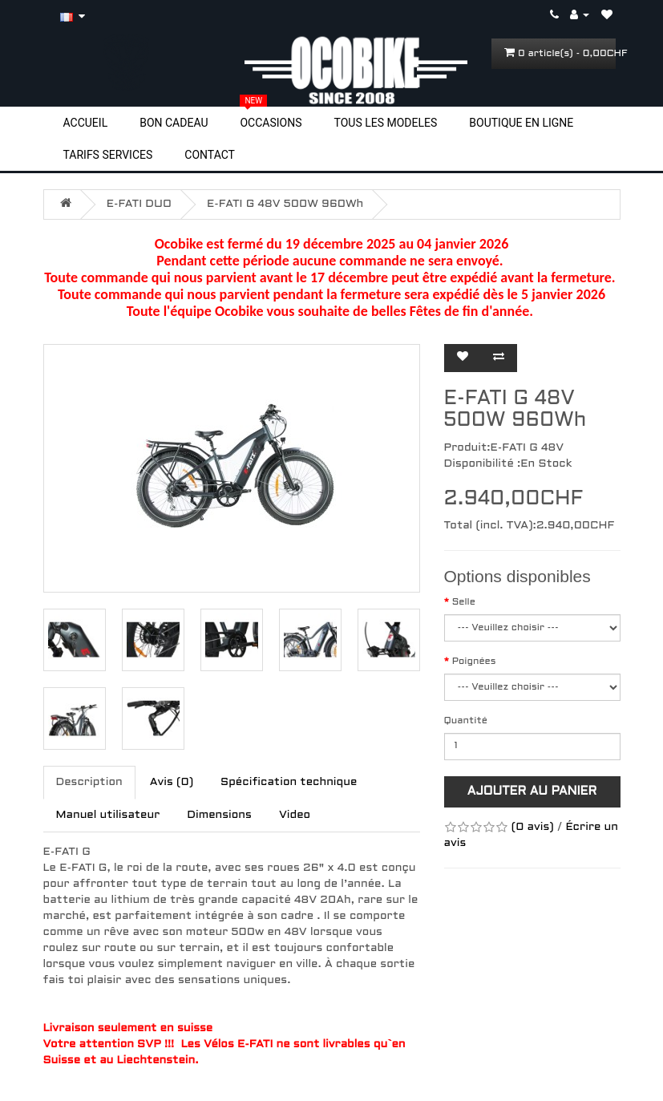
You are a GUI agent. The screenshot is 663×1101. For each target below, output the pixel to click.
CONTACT (209, 154)
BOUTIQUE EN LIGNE (521, 122)
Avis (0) (171, 782)
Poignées (474, 661)
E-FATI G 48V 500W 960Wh (285, 204)
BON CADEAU (173, 122)
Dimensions (219, 815)
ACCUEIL (85, 122)
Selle (463, 602)
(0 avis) (532, 827)
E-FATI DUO (139, 204)
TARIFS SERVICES (108, 154)
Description (89, 782)
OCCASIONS (270, 122)
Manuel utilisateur (108, 815)
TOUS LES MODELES (386, 122)
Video (294, 815)
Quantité (465, 721)
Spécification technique (288, 782)
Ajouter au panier (532, 791)
